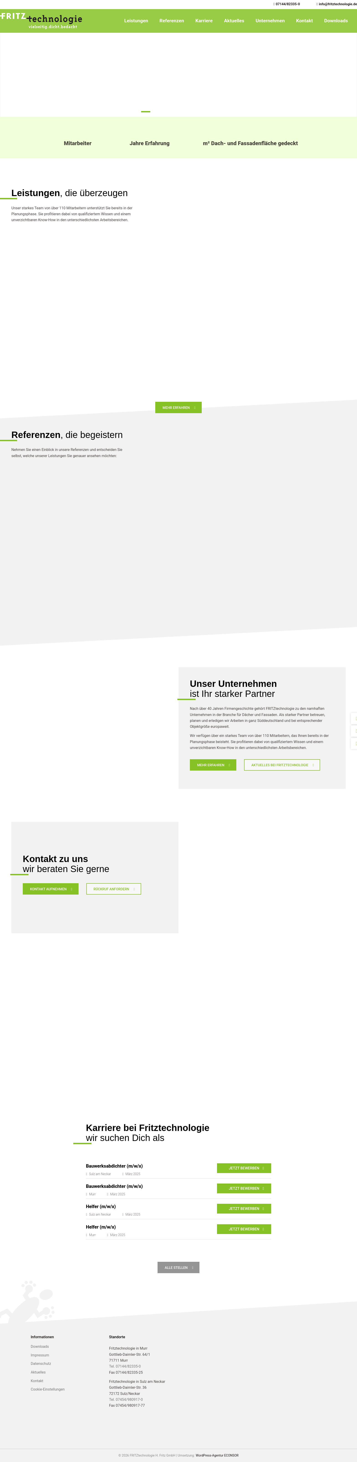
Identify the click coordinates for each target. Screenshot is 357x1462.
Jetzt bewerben (244, 1168)
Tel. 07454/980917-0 (126, 1399)
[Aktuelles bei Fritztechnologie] (282, 765)
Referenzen (172, 20)
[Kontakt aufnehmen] (51, 889)
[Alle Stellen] (179, 1267)
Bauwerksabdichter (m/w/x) (114, 1166)
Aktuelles (234, 20)
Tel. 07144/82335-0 (125, 1366)
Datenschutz (41, 1363)
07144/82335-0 (288, 4)
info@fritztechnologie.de (338, 4)
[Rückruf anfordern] (113, 889)
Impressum (40, 1355)
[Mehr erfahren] (213, 765)
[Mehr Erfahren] (178, 407)
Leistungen (136, 20)
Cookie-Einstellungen (48, 1389)
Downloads (336, 20)
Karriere (204, 20)
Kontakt (304, 20)
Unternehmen (270, 20)
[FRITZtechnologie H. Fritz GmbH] (41, 21)
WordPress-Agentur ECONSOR (217, 1455)
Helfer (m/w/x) (101, 1206)
